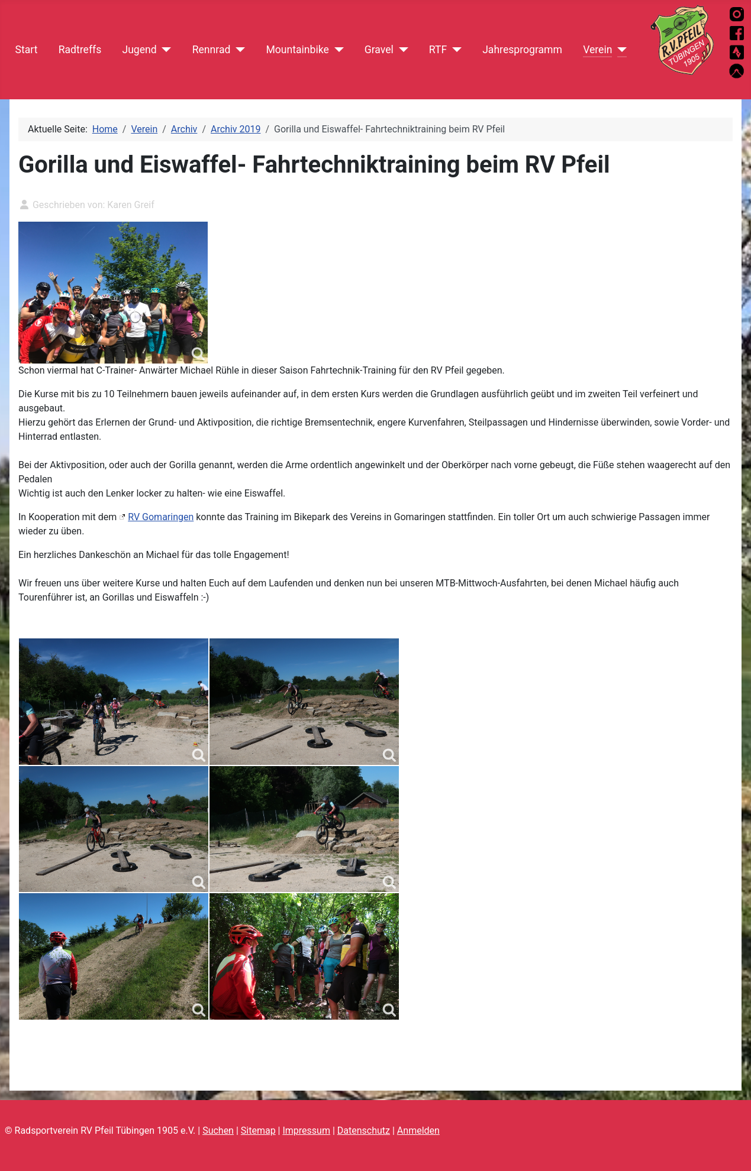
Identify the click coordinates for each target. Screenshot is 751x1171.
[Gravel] (401, 49)
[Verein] (619, 49)
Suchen (218, 1130)
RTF (438, 50)
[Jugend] (164, 49)
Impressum (306, 1130)
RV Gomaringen (161, 517)
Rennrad (211, 50)
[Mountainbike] (336, 49)
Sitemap (258, 1130)
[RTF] (454, 49)
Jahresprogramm (522, 50)
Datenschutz (363, 1130)
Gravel (379, 50)
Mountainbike (297, 50)
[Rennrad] (237, 49)
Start (26, 50)
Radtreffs (80, 50)
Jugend (139, 50)
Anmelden (418, 1130)
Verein (597, 50)
